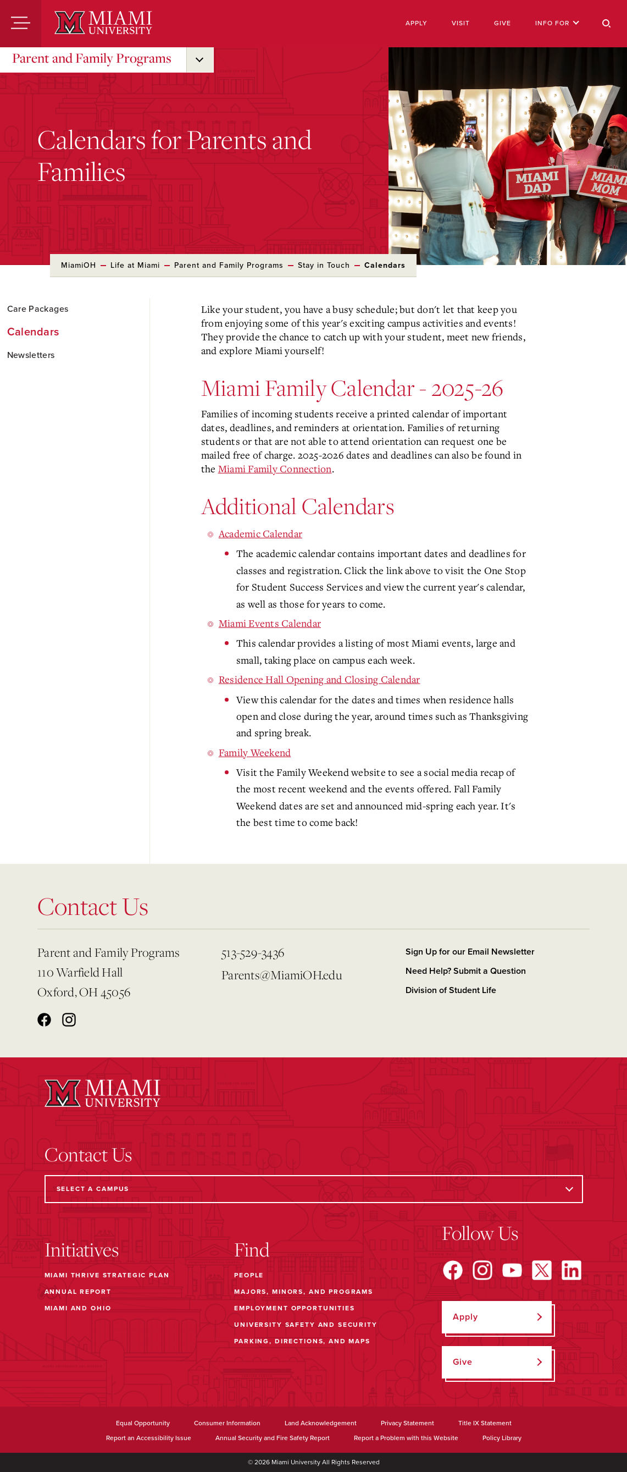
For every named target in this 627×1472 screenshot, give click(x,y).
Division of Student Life (451, 990)
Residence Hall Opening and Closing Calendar (319, 679)
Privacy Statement (407, 1423)
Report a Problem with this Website (406, 1438)
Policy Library (501, 1438)
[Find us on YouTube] (512, 1270)
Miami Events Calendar (270, 623)
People (249, 1275)
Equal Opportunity (143, 1423)
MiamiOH (78, 265)
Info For (557, 23)
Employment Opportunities (294, 1308)
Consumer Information (227, 1423)
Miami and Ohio (78, 1308)
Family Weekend (255, 752)
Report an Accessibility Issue (148, 1438)
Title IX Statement (485, 1423)
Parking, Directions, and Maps (302, 1341)
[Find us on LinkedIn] (571, 1270)
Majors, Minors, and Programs (303, 1291)
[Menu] (20, 23)
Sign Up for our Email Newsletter (470, 951)
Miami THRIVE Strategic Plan (107, 1275)
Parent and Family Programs (91, 58)
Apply (417, 23)
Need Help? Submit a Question (466, 971)
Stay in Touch (324, 265)
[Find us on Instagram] (482, 1270)
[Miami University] (103, 23)
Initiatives (82, 1249)
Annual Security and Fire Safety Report (272, 1438)
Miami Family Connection (275, 468)
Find (252, 1249)
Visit (461, 23)
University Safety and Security (306, 1324)
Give (502, 23)
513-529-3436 (252, 952)
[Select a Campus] (314, 1189)
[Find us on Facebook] (453, 1270)
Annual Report (78, 1291)
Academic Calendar (260, 533)
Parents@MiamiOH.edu (281, 975)
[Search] (607, 23)
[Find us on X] (542, 1270)
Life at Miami (135, 265)
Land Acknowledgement (321, 1423)
